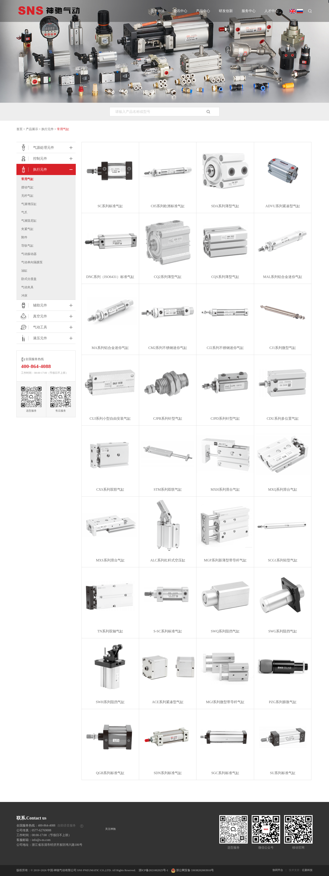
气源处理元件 (36, 148)
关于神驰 (157, 11)
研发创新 (226, 11)
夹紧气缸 (27, 229)
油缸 (24, 270)
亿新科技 (307, 870)
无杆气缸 (27, 195)
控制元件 (33, 159)
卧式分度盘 (29, 279)
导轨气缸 (27, 245)
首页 (19, 129)
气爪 (24, 212)
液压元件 (33, 338)
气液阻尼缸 (29, 220)
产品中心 (203, 11)
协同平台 (277, 870)
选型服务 (31, 399)
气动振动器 (29, 254)
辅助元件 (33, 305)
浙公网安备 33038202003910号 (192, 870)
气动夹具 (27, 287)
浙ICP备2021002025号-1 (153, 870)
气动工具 (33, 327)
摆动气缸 (27, 187)
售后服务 (61, 399)
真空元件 (33, 316)
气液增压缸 (29, 204)
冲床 (24, 295)
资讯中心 (180, 11)
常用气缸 (63, 129)
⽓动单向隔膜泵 (32, 262)
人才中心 (271, 11)
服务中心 (249, 11)
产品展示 (32, 129)
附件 (24, 237)
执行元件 (47, 129)
